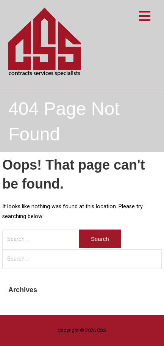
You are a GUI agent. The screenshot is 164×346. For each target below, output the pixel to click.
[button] (144, 17)
